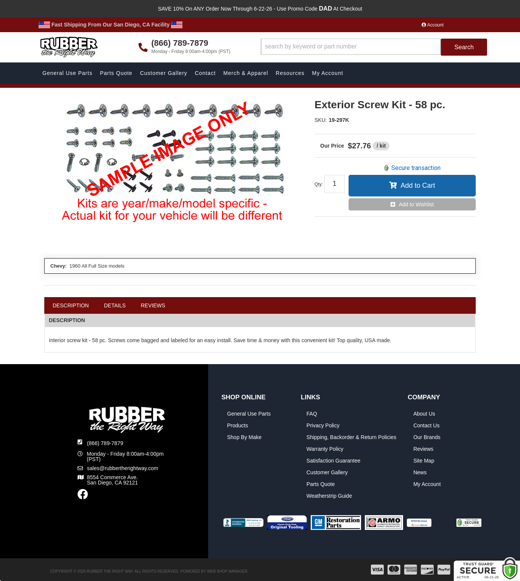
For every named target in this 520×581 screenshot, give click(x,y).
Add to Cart (417, 185)
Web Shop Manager (227, 571)
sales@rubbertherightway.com (122, 468)
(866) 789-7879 (105, 443)
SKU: (320, 120)
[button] (374, 47)
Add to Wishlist (416, 204)
